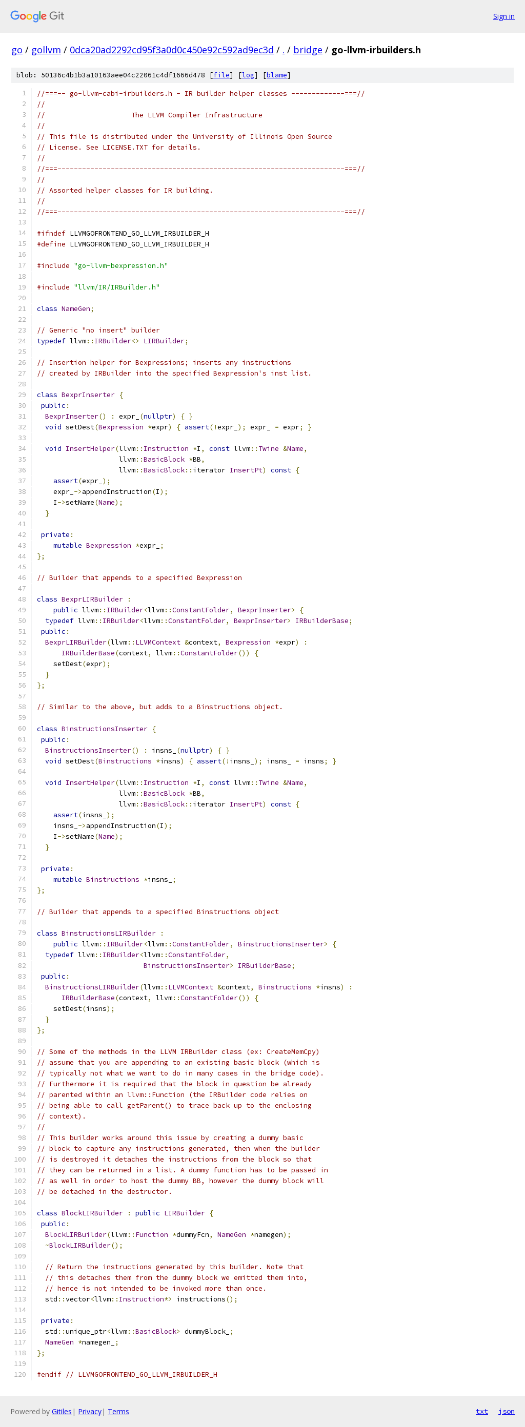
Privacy (90, 1411)
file (221, 75)
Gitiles (62, 1411)
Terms (118, 1411)
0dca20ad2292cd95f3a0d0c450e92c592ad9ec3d (172, 50)
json (506, 1411)
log (248, 75)
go (17, 50)
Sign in (504, 16)
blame (277, 75)
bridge (307, 50)
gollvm (46, 50)
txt (482, 1411)
